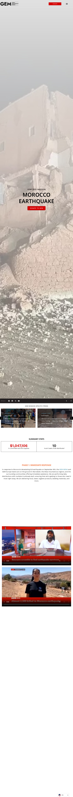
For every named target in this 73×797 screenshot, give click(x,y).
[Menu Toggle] (67, 4)
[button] (9, 401)
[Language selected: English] (63, 795)
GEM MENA (63, 469)
